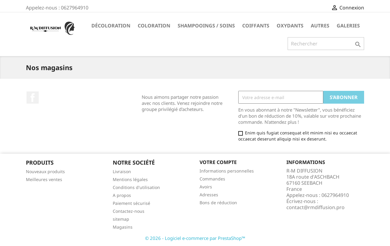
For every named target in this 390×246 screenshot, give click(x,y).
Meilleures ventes (44, 179)
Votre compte (218, 162)
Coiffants (255, 25)
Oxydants (290, 25)
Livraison (122, 171)
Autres (320, 25)
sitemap (121, 219)
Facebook (33, 97)
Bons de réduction (218, 202)
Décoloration (110, 25)
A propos (122, 195)
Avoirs (206, 187)
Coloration (154, 25)
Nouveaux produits (45, 171)
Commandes (212, 179)
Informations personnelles (227, 171)
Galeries (348, 25)
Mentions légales (130, 179)
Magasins (123, 227)
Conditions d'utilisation (136, 187)
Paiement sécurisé (131, 203)
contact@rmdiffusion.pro (315, 207)
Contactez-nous (128, 211)
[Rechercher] (326, 43)
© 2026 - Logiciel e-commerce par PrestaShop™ (195, 238)
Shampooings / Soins (206, 25)
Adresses (209, 195)
